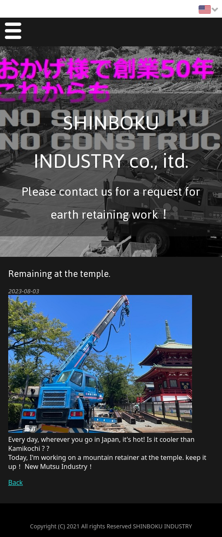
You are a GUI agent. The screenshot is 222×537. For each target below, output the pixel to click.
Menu (13, 32)
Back (15, 482)
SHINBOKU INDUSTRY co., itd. (111, 142)
